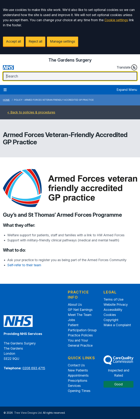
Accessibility (113, 310)
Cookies (110, 315)
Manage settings (62, 41)
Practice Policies (80, 335)
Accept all (13, 41)
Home (6, 99)
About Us (75, 304)
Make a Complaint (117, 325)
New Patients (78, 370)
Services (74, 386)
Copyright (111, 320)
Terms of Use (113, 299)
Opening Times (79, 391)
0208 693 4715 (33, 368)
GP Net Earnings (80, 310)
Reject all (35, 41)
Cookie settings (116, 20)
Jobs (71, 320)
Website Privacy (116, 304)
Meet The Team (80, 315)
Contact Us (76, 365)
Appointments (78, 375)
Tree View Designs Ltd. (28, 412)
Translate (127, 67)
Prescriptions (77, 380)
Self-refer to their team (24, 265)
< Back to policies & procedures (31, 112)
